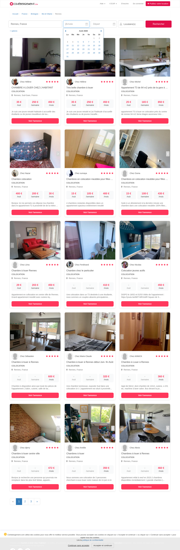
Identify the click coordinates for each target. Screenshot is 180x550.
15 (94, 45)
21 (89, 49)
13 (83, 45)
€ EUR (113, 4)
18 (73, 49)
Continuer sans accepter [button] (78, 545)
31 (67, 56)
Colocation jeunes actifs (133, 270)
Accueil (15, 14)
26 (78, 53)
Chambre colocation (22, 179)
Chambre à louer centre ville (26, 453)
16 (99, 45)
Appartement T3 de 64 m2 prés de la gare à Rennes (147, 87)
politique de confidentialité (92, 540)
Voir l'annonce (35, 121)
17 (67, 49)
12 (78, 45)
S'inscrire (125, 4)
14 (89, 45)
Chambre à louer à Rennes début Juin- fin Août (89, 362)
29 (94, 53)
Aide (102, 4)
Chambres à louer (75, 453)
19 (78, 49)
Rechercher (158, 24)
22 (94, 49)
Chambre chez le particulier (80, 270)
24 (67, 53)
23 (99, 49)
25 (73, 53)
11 (73, 45)
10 (67, 45)
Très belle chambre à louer (79, 87)
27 (83, 53)
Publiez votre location (158, 4)
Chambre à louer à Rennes (25, 362)
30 (99, 53)
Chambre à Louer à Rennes (135, 362)
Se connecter (138, 4)
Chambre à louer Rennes (24, 270)
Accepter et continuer (103, 545)
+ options (13, 31)
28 (89, 53)
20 (83, 49)
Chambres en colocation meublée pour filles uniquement (94, 179)
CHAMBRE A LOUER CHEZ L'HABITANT (32, 87)
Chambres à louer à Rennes (135, 453)
